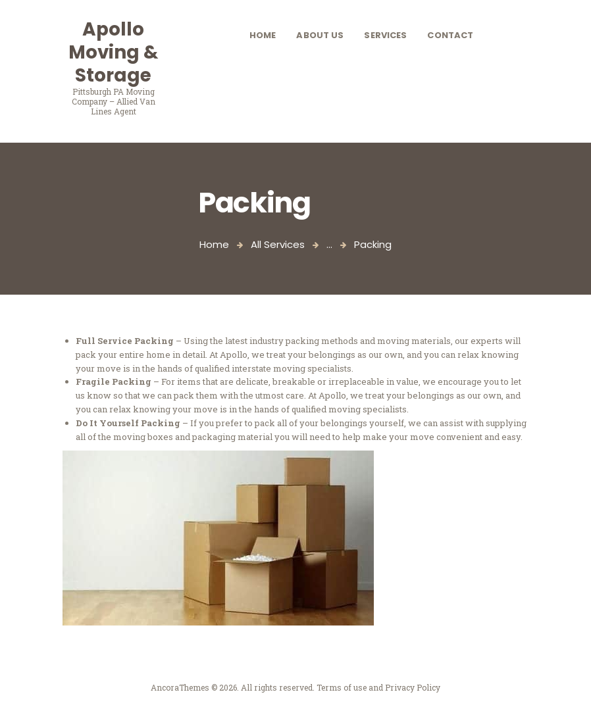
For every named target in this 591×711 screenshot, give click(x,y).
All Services (278, 244)
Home (214, 244)
